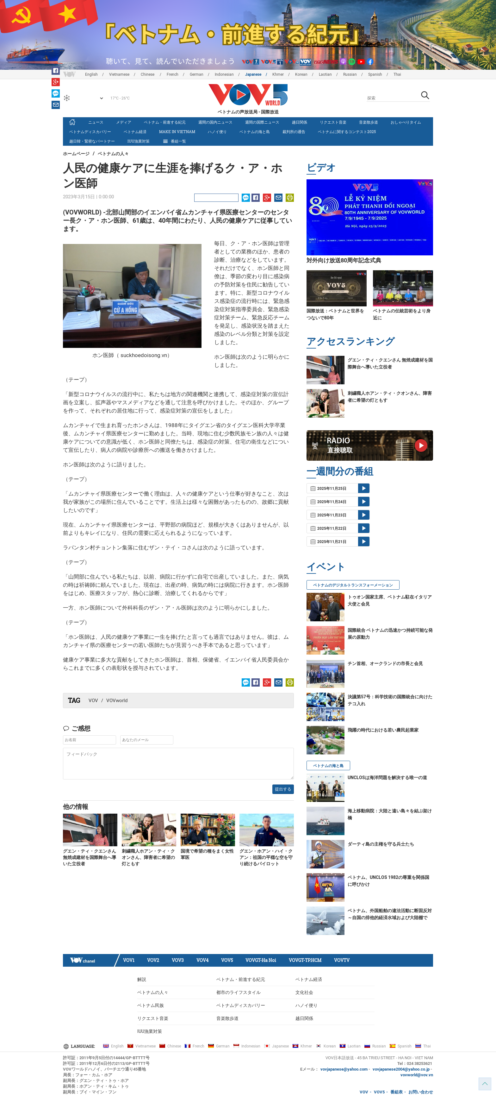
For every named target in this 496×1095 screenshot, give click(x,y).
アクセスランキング (351, 341)
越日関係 (299, 122)
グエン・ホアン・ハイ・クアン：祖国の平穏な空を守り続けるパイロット (266, 857)
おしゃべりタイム (406, 122)
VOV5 (227, 960)
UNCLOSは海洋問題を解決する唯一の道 (387, 777)
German (196, 74)
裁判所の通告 (293, 131)
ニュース (95, 122)
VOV (93, 700)
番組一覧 (174, 141)
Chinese (148, 74)
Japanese (253, 74)
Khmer (278, 74)
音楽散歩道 (368, 122)
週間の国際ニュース (262, 122)
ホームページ (76, 153)
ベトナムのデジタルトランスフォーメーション (353, 585)
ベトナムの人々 (113, 153)
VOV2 (153, 960)
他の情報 (75, 806)
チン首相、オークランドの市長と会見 (385, 663)
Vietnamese (119, 74)
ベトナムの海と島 (254, 131)
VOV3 (178, 960)
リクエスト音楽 (333, 122)
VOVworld (116, 700)
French (172, 74)
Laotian (325, 74)
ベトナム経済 (135, 131)
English (91, 74)
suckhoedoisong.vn (144, 355)
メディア (123, 122)
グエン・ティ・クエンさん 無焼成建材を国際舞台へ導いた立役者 (89, 857)
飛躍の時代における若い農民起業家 (383, 730)
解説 (141, 979)
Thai (397, 74)
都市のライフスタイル (238, 992)
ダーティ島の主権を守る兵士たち (381, 844)
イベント (326, 566)
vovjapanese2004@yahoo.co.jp (401, 1069)
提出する (283, 789)
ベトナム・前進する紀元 (165, 122)
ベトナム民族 (150, 1005)
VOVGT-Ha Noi (260, 960)
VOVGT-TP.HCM (305, 960)
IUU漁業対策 (138, 141)
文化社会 (304, 992)
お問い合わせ (420, 1092)
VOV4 (202, 960)
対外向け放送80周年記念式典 (344, 260)
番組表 (396, 1092)
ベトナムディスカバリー (90, 131)
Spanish (375, 74)
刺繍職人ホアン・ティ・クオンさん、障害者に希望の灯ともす (148, 857)
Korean (301, 74)
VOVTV (342, 960)
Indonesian (224, 74)
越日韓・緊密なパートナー (92, 141)
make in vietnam (177, 131)
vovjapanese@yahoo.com (344, 1069)
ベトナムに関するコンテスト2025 (347, 131)
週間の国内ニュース (215, 122)
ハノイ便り (217, 131)
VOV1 (128, 960)
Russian (350, 74)
